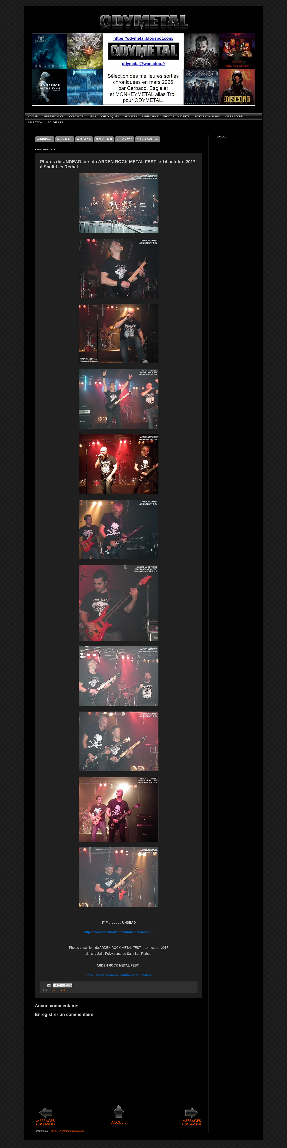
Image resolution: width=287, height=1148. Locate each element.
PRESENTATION (54, 116)
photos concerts (58, 990)
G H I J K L (84, 138)
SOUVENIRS (55, 122)
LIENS (92, 116)
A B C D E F (64, 138)
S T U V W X (124, 138)
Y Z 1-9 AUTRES (147, 138)
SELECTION (35, 122)
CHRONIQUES (110, 116)
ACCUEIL (33, 116)
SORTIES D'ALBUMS (207, 116)
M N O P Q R (104, 138)
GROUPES (130, 116)
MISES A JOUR (234, 116)
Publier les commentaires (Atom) (67, 1131)
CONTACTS (76, 116)
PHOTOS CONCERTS (176, 116)
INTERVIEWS (150, 116)
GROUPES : (44, 138)
